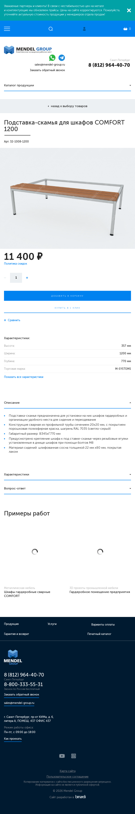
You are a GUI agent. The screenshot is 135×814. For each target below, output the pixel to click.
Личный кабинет (84, 29)
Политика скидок (15, 263)
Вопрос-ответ (15, 488)
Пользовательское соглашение (67, 776)
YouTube (62, 756)
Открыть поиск (51, 29)
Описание (12, 403)
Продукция (11, 624)
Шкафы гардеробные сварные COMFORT (27, 594)
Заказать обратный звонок (47, 70)
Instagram (73, 756)
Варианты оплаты (103, 624)
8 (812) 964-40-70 (109, 65)
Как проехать (13, 738)
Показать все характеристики (23, 377)
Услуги (52, 624)
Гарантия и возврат (16, 634)
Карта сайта (68, 771)
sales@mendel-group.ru (50, 64)
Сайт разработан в (67, 797)
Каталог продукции (19, 85)
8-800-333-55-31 (23, 684)
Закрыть (129, 10)
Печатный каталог (99, 634)
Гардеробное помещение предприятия (100, 592)
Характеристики (16, 474)
